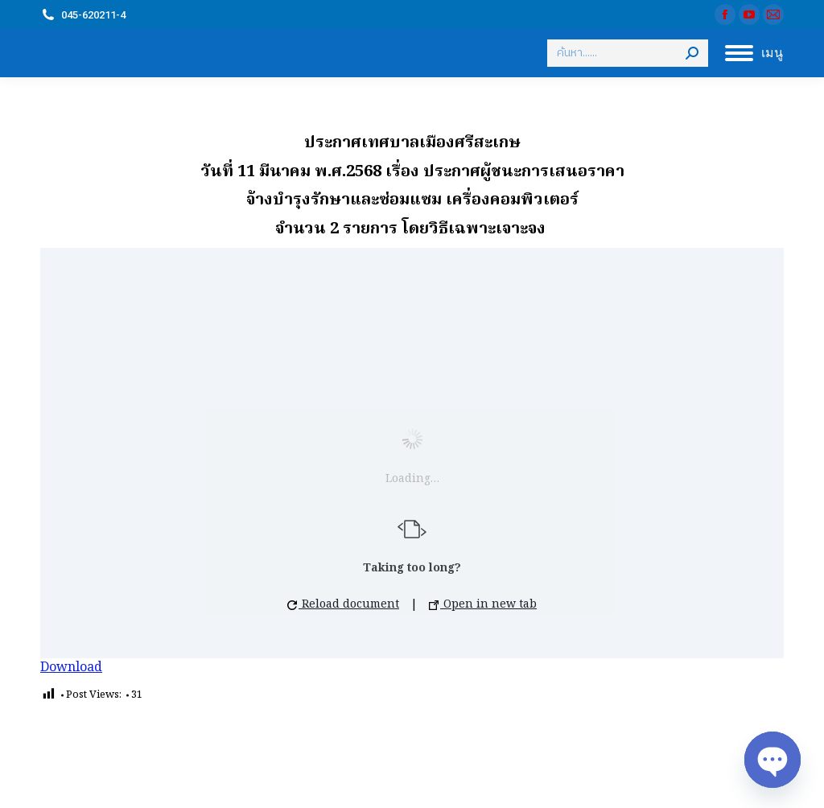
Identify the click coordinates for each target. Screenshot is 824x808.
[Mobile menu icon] (754, 53)
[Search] (627, 53)
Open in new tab (483, 604)
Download (71, 668)
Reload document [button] (343, 604)
